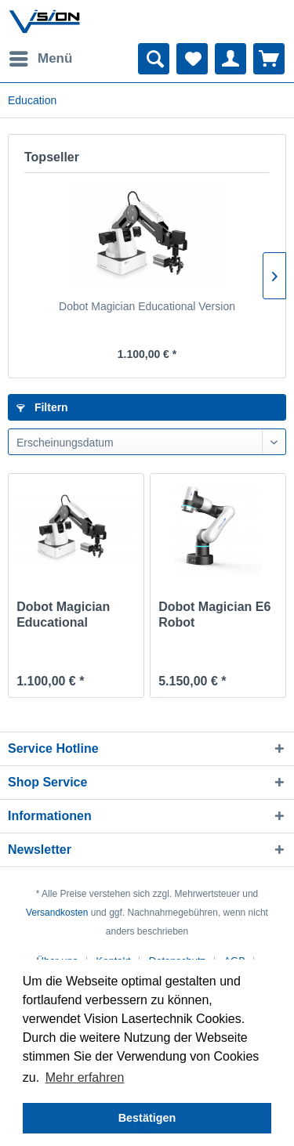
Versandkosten (57, 912)
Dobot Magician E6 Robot (214, 614)
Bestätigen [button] (147, 1118)
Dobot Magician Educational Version (147, 306)
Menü (40, 56)
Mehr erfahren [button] (85, 1077)
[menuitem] (40, 58)
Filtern (42, 407)
